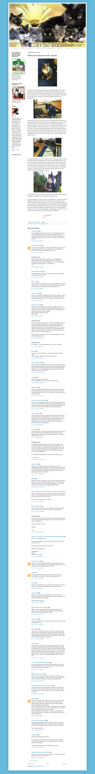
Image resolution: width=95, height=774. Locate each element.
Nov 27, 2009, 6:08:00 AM (37, 346)
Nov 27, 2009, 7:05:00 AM (37, 358)
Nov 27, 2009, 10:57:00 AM (37, 474)
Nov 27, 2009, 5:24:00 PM (37, 602)
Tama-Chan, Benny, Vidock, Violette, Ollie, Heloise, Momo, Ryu (46, 491)
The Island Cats (35, 413)
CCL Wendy (34, 429)
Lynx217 (33, 698)
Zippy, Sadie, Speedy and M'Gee (39, 607)
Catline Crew (34, 619)
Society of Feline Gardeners (27, 48)
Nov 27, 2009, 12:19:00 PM (37, 501)
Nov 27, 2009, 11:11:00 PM (37, 657)
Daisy (32, 582)
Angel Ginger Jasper (36, 362)
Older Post (64, 763)
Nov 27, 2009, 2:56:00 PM (37, 578)
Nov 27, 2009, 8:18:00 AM (37, 408)
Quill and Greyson (35, 506)
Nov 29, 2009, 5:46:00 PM (37, 715)
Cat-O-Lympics (75, 48)
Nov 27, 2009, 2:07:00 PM (37, 568)
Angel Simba (34, 387)
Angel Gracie (59, 48)
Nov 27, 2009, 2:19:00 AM (37, 267)
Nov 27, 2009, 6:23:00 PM (37, 624)
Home (11, 48)
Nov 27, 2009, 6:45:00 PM (37, 639)
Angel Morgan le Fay (50, 48)
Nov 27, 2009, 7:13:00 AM (37, 372)
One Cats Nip (34, 464)
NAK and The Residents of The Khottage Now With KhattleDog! (47, 536)
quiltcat (33, 643)
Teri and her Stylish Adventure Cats (40, 662)
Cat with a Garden (35, 305)
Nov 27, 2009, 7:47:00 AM (37, 382)
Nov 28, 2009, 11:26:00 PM (37, 694)
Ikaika (32, 572)
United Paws (67, 48)
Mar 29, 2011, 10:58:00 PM (37, 757)
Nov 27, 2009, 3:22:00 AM (37, 288)
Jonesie (33, 223)
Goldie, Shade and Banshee (38, 720)
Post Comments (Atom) (39, 766)
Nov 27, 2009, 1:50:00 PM (37, 556)
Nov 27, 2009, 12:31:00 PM (37, 511)
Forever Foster (35, 293)
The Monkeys (34, 231)
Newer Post (30, 763)
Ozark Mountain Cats (36, 271)
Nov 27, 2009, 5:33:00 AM (37, 316)
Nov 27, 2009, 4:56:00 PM (37, 588)
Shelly (32, 478)
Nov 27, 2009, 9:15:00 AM (37, 437)
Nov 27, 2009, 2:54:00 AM (37, 277)
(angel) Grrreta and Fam (37, 674)
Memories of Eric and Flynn (38, 400)
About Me (17, 48)
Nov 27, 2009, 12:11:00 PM (37, 487)
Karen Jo (33, 281)
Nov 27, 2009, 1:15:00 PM (37, 531)
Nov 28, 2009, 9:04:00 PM (37, 681)
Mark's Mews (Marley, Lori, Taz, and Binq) (41, 685)
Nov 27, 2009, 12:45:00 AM (37, 252)
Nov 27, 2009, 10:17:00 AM (37, 459)
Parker (33, 351)
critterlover (34, 734)
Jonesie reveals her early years (41, 223)
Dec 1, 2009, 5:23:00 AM (37, 730)
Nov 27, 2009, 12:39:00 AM (37, 241)
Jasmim (33, 377)
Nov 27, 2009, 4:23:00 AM (37, 300)
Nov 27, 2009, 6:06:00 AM (37, 338)
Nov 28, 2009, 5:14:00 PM (37, 669)
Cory (15, 116)
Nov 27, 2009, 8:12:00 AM (37, 395)
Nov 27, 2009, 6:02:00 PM (37, 614)
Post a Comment (33, 760)
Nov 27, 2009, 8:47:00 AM (37, 424)
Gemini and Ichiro (35, 245)
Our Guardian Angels (39, 48)
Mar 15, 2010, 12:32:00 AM (37, 747)
